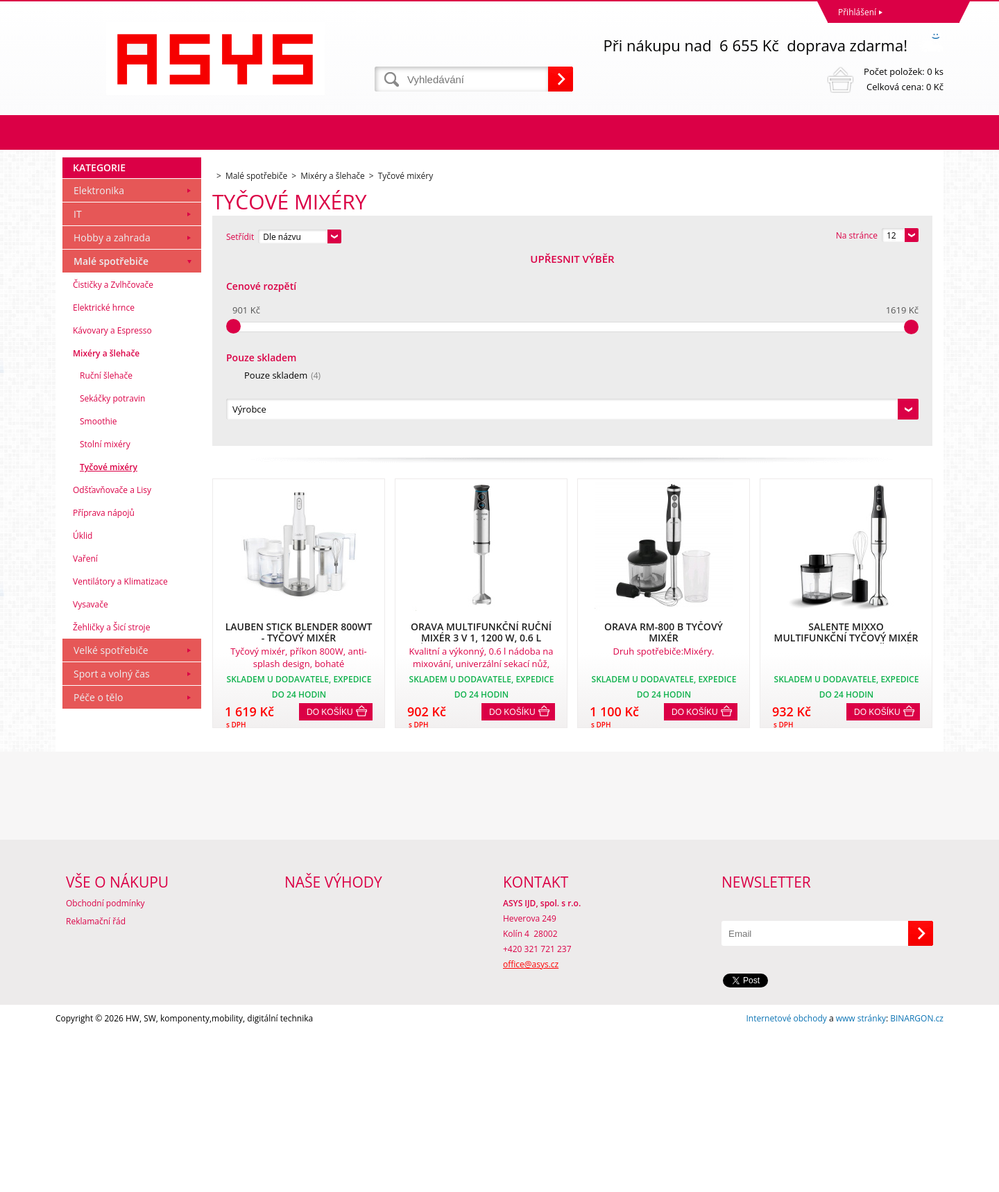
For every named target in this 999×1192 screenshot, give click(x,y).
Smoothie (98, 610)
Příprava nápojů (104, 701)
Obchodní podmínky (105, 1063)
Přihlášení (857, 12)
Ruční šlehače (106, 564)
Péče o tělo (98, 885)
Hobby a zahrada (112, 426)
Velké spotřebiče (111, 838)
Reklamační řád (96, 1081)
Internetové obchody (786, 1178)
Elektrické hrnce (104, 496)
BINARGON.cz (917, 1178)
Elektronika (99, 379)
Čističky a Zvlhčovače (113, 473)
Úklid (82, 724)
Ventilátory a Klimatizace (120, 770)
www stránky (861, 1178)
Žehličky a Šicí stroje (111, 816)
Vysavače (90, 793)
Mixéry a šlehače (106, 542)
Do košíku (330, 523)
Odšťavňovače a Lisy (112, 678)
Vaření (85, 747)
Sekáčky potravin (112, 587)
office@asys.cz (530, 1124)
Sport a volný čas (112, 862)
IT (78, 402)
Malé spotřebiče (111, 449)
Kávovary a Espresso (112, 519)
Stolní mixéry (105, 633)
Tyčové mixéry (108, 656)
